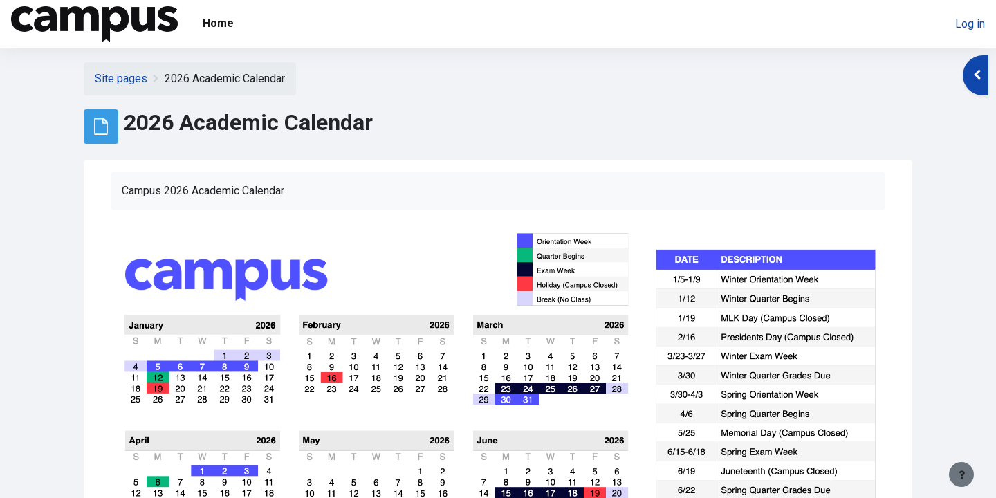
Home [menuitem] (218, 23)
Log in (970, 23)
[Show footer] (961, 474)
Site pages (121, 78)
